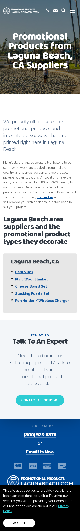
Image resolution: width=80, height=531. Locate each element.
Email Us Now (40, 452)
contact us (45, 197)
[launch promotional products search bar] (63, 10)
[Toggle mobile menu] (72, 10)
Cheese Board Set (31, 290)
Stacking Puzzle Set (32, 297)
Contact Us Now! (39, 400)
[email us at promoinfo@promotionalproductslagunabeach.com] (55, 10)
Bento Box (24, 276)
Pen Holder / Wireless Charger (42, 304)
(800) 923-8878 (40, 435)
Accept (19, 523)
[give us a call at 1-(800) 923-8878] (48, 10)
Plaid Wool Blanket (31, 283)
